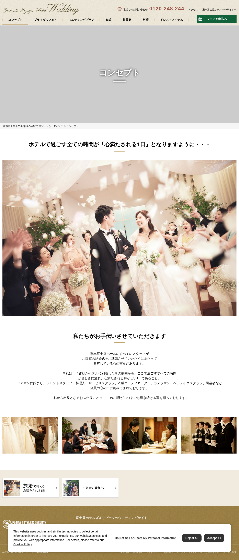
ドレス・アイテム (171, 19)
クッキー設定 (230, 552)
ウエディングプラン (81, 19)
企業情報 (124, 552)
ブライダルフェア (45, 19)
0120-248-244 (166, 9)
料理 (146, 19)
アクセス (193, 9)
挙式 (108, 19)
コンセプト (15, 19)
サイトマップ (153, 552)
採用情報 (137, 552)
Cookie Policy (22, 544)
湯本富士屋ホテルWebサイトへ (219, 9)
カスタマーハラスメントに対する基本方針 (198, 552)
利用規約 (168, 552)
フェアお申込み (217, 19)
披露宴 (127, 19)
